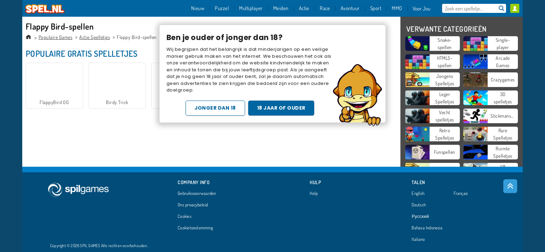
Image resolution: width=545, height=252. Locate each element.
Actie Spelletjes (94, 37)
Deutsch (419, 205)
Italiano (418, 239)
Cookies (185, 216)
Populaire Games (55, 37)
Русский (420, 216)
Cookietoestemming (195, 228)
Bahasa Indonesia (427, 228)
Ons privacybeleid (193, 205)
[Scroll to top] (510, 186)
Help (314, 193)
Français (461, 193)
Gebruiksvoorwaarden (197, 193)
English (418, 193)
